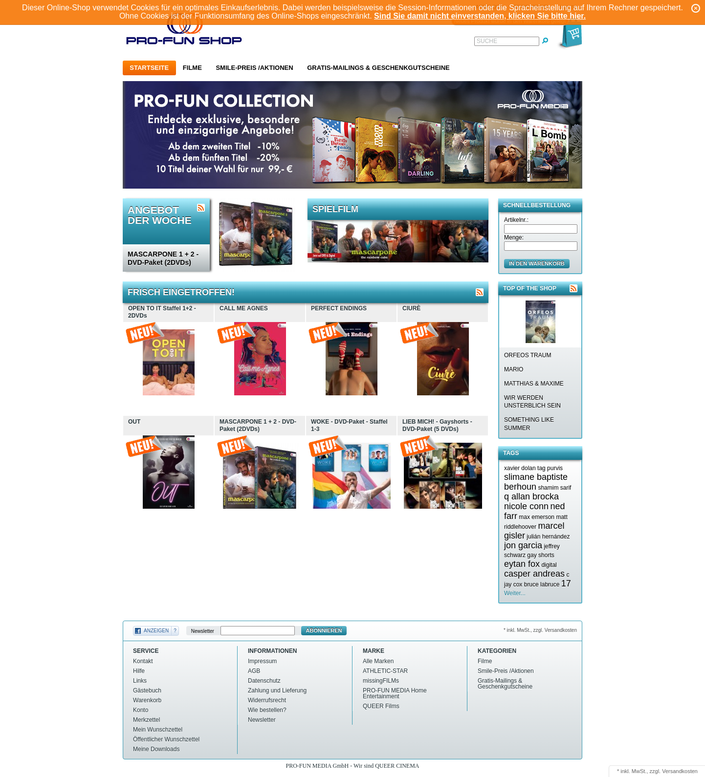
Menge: (514, 237)
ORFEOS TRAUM (527, 355)
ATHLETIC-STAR (385, 671)
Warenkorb (147, 700)
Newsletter (202, 630)
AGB (254, 671)
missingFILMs (381, 680)
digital (548, 564)
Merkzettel (146, 719)
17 (566, 583)
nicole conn (526, 506)
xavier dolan (520, 468)
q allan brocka (531, 496)
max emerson (536, 517)
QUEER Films (381, 706)
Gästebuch (147, 690)
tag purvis (550, 468)
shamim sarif (554, 487)
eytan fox (522, 564)
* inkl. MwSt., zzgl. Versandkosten (540, 630)
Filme (192, 67)
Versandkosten (680, 771)
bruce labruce (542, 584)
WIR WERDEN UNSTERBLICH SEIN (532, 402)
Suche (487, 41)
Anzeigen (156, 630)
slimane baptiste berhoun (536, 482)
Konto (140, 710)
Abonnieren (324, 630)
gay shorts (540, 555)
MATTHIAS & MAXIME (534, 383)
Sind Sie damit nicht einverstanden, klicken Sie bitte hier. (480, 16)
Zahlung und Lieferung (277, 690)
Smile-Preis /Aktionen (254, 67)
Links (140, 680)
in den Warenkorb (537, 263)
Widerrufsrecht (267, 700)
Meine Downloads (156, 749)
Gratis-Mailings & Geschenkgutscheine (378, 67)
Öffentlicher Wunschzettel (166, 739)
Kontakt (143, 661)
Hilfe (139, 671)
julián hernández (548, 536)
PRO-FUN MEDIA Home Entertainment (395, 693)
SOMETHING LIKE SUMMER (529, 424)
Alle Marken (378, 661)
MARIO (513, 369)
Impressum (262, 661)
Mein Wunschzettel (157, 729)
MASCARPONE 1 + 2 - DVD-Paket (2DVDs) (163, 258)
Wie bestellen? (267, 710)
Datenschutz (264, 680)
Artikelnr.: (516, 219)
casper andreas (534, 574)
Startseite (149, 67)
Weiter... (515, 593)
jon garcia (523, 545)
